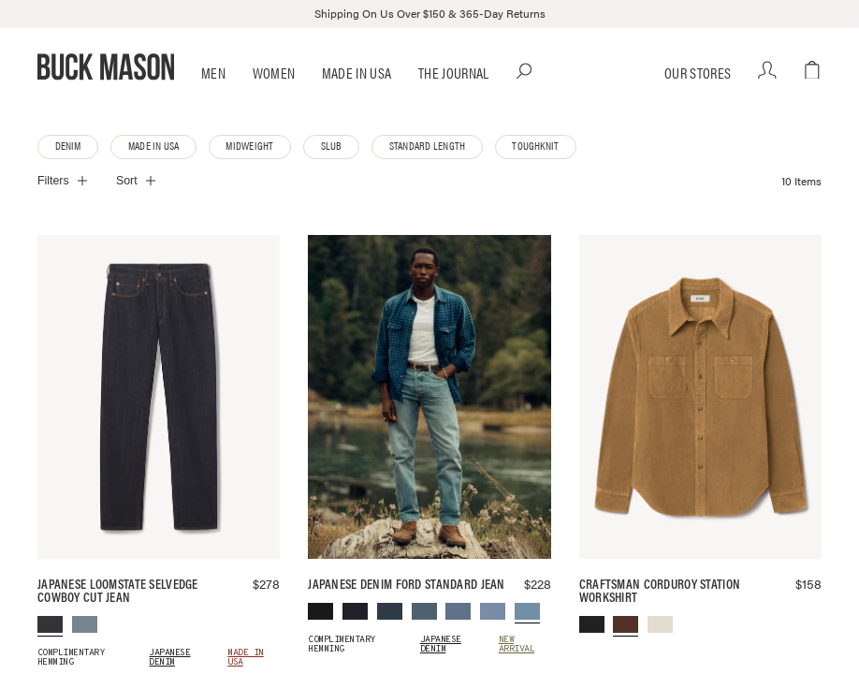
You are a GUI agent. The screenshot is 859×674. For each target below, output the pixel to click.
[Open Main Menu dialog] (45, 66)
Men (213, 99)
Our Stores (696, 99)
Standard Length (419, 173)
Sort (127, 206)
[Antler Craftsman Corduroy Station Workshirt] (700, 424)
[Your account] (767, 96)
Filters (53, 207)
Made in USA (357, 99)
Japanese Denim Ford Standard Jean (406, 610)
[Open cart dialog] (812, 66)
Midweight (246, 173)
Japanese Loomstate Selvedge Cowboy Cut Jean (117, 617)
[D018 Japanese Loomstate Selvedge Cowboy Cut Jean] (158, 424)
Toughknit (524, 173)
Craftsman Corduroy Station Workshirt (659, 617)
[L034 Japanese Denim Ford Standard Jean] (429, 424)
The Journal (454, 99)
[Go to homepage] (429, 67)
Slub (326, 173)
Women (274, 99)
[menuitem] (50, 651)
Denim (67, 173)
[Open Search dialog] (773, 66)
